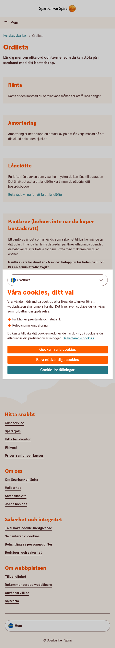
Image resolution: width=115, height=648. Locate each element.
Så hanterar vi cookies (78, 338)
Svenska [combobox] (24, 280)
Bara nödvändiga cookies (57, 359)
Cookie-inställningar (57, 370)
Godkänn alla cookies (57, 349)
